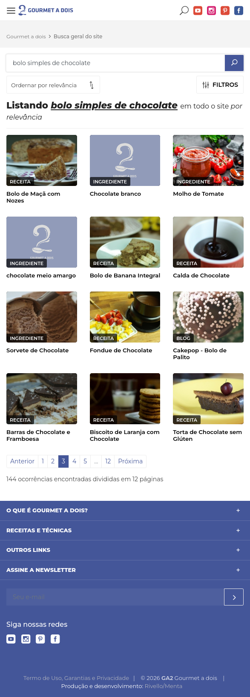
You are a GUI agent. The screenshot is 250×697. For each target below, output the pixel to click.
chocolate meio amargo (41, 275)
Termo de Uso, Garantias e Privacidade (76, 677)
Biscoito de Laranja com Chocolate (125, 435)
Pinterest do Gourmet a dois (225, 11)
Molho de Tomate (198, 193)
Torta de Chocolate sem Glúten (207, 435)
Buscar (184, 11)
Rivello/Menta (164, 686)
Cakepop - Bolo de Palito (200, 353)
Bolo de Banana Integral (125, 275)
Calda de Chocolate (201, 275)
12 (108, 461)
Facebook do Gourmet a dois (239, 11)
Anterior (22, 461)
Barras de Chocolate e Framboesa (38, 435)
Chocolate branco (115, 193)
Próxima (130, 461)
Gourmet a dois (26, 36)
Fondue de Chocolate (121, 350)
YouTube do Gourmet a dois (198, 11)
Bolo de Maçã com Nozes (33, 197)
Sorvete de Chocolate (37, 350)
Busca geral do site (78, 36)
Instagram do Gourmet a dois (211, 11)
